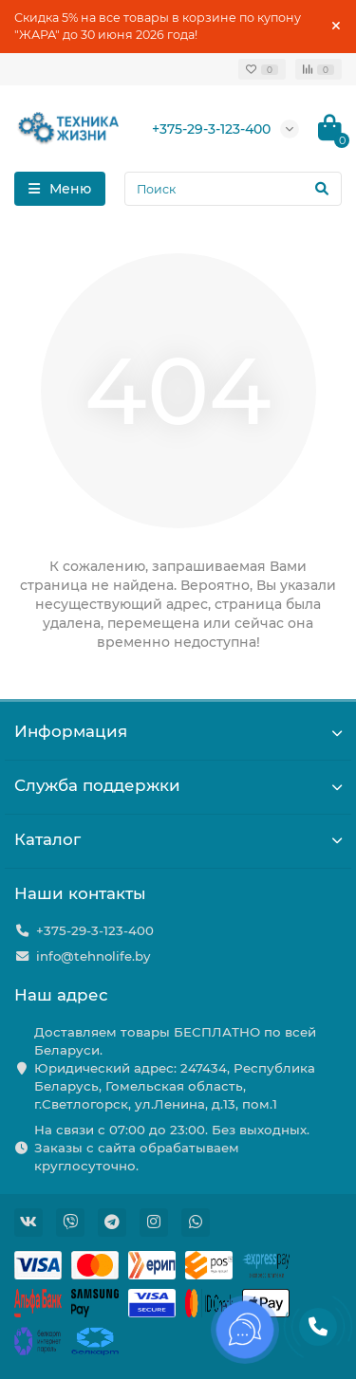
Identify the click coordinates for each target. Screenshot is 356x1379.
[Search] (233, 189)
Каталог (178, 839)
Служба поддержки (178, 785)
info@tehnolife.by (93, 956)
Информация (178, 731)
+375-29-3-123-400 (211, 129)
